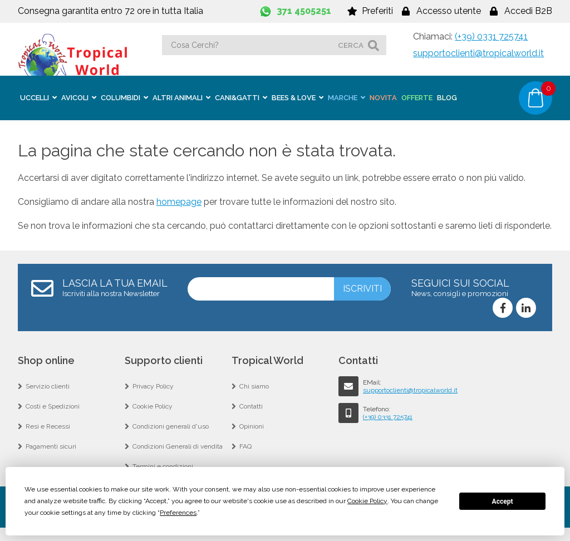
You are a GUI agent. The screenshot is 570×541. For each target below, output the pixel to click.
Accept (502, 501)
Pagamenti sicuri (51, 446)
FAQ (245, 446)
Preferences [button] (178, 513)
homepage (179, 201)
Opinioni (251, 426)
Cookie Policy (152, 406)
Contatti (251, 406)
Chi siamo (254, 386)
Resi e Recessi (48, 426)
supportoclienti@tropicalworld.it (478, 53)
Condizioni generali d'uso (170, 426)
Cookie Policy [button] (367, 501)
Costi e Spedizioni (53, 406)
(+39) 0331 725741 (491, 36)
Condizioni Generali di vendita (177, 446)
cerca (350, 45)
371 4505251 (304, 11)
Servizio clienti (48, 386)
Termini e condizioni (162, 466)
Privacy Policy (153, 386)
